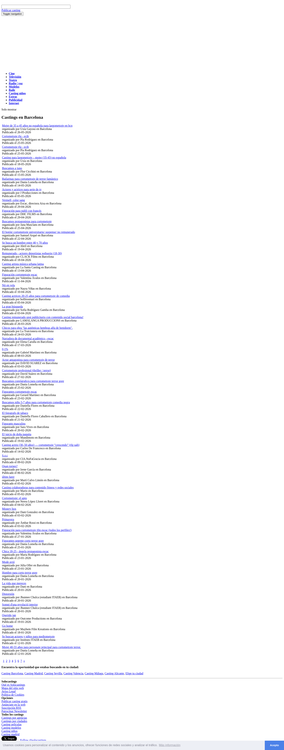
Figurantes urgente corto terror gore (23, 540)
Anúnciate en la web (13, 704)
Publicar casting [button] (10, 10)
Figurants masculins (13, 423)
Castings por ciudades (14, 721)
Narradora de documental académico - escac (28, 338)
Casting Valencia (73, 673)
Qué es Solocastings (13, 684)
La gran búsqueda (12, 306)
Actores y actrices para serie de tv (22, 189)
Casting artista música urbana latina (23, 264)
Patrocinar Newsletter (14, 711)
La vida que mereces (14, 583)
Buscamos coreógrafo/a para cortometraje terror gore (33, 381)
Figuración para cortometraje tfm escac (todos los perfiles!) (37, 530)
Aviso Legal (8, 691)
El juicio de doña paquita (16, 434)
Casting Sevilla (53, 673)
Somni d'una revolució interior (20, 604)
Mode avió (8, 562)
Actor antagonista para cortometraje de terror (28, 359)
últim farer (8, 476)
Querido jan (9, 615)
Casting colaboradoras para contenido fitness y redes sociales (38, 487)
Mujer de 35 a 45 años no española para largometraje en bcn (37, 125)
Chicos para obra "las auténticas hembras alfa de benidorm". (37, 327)
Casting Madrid (34, 673)
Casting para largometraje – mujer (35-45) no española (34, 157)
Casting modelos (11, 727)
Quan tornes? (10, 466)
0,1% (5, 349)
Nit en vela (8, 285)
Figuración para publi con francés (21, 210)
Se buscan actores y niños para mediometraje (28, 636)
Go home (7, 625)
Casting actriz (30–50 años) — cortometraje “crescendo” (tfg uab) (40, 444)
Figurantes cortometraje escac (19, 391)
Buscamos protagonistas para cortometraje (27, 221)
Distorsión (8, 593)
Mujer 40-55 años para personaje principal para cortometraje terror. (41, 647)
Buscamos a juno (12, 168)
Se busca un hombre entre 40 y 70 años (25, 242)
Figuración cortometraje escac (19, 274)
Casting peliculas (11, 724)
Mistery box (9, 508)
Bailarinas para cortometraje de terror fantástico (30, 178)
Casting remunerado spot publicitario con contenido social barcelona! (42, 317)
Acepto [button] (274, 745)
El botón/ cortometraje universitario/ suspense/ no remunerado (38, 232)
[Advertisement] (142, 43)
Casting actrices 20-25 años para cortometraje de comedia (36, 295)
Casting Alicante (114, 673)
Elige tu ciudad (134, 673)
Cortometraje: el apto (14, 498)
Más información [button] (169, 745)
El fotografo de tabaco (15, 413)
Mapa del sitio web (12, 688)
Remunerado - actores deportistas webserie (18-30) (32, 253)
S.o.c (5, 455)
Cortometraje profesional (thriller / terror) (26, 370)
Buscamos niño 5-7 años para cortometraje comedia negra (36, 402)
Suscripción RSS (11, 707)
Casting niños (9, 731)
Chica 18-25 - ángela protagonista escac (25, 551)
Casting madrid (10, 734)
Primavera (8, 519)
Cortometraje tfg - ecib (15, 136)
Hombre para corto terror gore (19, 572)
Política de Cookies (12, 694)
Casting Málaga (94, 673)
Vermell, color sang (13, 200)
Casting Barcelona (12, 673)
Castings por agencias (14, 717)
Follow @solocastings (33, 740)
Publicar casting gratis (14, 701)
